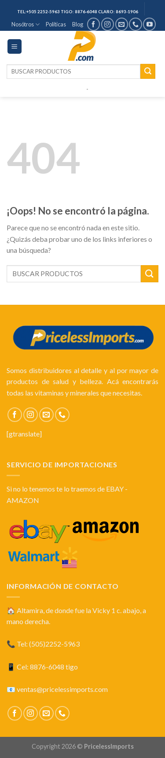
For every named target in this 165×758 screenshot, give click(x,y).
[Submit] (147, 71)
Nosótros (25, 24)
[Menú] (14, 46)
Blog (77, 24)
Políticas (56, 24)
